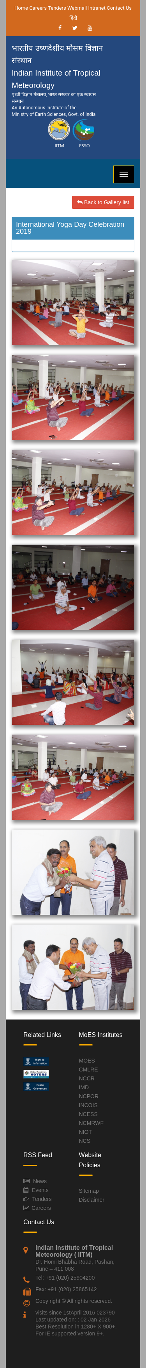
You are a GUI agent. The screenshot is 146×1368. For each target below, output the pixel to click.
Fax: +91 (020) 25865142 (66, 1289)
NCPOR (89, 1096)
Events (40, 1190)
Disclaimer (91, 1200)
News (40, 1181)
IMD (84, 1087)
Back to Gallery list (103, 202)
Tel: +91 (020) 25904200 (65, 1278)
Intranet (97, 8)
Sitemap (89, 1191)
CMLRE (88, 1069)
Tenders (57, 8)
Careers (38, 8)
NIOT (85, 1132)
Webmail (77, 8)
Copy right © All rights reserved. (73, 1301)
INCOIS (88, 1105)
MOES (87, 1060)
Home (21, 8)
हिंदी (73, 18)
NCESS (88, 1114)
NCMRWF (91, 1123)
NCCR (87, 1078)
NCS (85, 1141)
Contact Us (119, 8)
